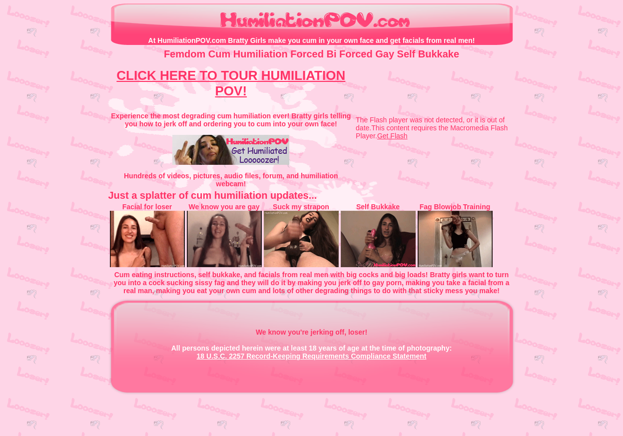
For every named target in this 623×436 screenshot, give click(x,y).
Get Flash (392, 136)
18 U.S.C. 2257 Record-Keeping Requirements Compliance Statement (312, 356)
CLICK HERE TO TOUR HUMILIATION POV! (230, 83)
